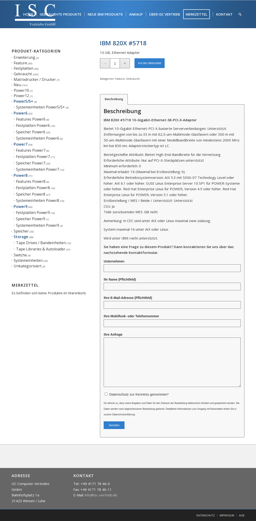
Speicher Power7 (30, 163)
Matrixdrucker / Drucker (35, 79)
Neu (17, 84)
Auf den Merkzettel (149, 63)
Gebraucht (23, 73)
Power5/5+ (23, 101)
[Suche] (240, 14)
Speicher (21, 231)
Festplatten (23, 68)
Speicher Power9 (30, 218)
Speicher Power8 (30, 194)
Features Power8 (30, 181)
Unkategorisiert (28, 266)
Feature (20, 63)
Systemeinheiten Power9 (37, 225)
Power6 (20, 113)
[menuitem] (28, 14)
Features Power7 (30, 150)
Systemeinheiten (28, 260)
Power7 (20, 144)
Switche (20, 255)
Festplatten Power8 (33, 187)
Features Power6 (30, 119)
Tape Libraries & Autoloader (40, 249)
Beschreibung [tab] (114, 99)
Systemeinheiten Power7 (37, 169)
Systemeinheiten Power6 (37, 138)
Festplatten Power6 (33, 125)
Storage (21, 236)
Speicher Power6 (30, 131)
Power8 (20, 175)
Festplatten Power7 (33, 156)
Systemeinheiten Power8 (37, 200)
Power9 (20, 206)
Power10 (21, 90)
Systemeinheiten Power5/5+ (40, 107)
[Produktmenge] (115, 63)
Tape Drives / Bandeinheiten (41, 242)
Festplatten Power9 (33, 212)
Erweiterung (24, 57)
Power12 (21, 95)
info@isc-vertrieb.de (101, 495)
